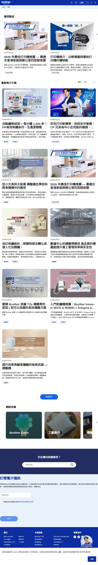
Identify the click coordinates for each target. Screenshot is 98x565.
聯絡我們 (21, 539)
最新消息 (21, 536)
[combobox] (49, 464)
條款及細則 (22, 502)
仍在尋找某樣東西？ (49, 457)
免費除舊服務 (57, 539)
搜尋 (91, 3)
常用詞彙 (56, 545)
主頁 (3, 7)
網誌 (8, 7)
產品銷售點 (38, 542)
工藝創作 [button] (15, 141)
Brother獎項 (7, 539)
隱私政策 (30, 502)
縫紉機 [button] (6, 141)
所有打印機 (9, 73)
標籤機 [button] (6, 202)
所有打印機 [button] (55, 141)
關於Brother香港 (8, 536)
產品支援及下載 (39, 536)
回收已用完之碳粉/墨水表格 (61, 536)
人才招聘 (21, 542)
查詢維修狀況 (38, 545)
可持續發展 (7, 545)
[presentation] (16, 509)
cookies (15, 552)
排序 (79, 82)
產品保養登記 (38, 539)
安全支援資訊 (57, 542)
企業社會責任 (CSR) (9, 542)
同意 (91, 559)
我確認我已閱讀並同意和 (18, 502)
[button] (86, 541)
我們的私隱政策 (85, 552)
